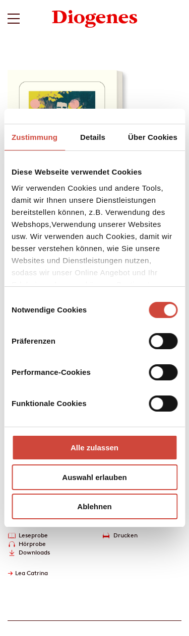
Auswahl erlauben (94, 477)
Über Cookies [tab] (152, 137)
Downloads (34, 552)
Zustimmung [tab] (34, 137)
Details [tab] (92, 137)
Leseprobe (33, 535)
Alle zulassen (94, 447)
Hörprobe (32, 543)
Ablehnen (94, 506)
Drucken (125, 535)
